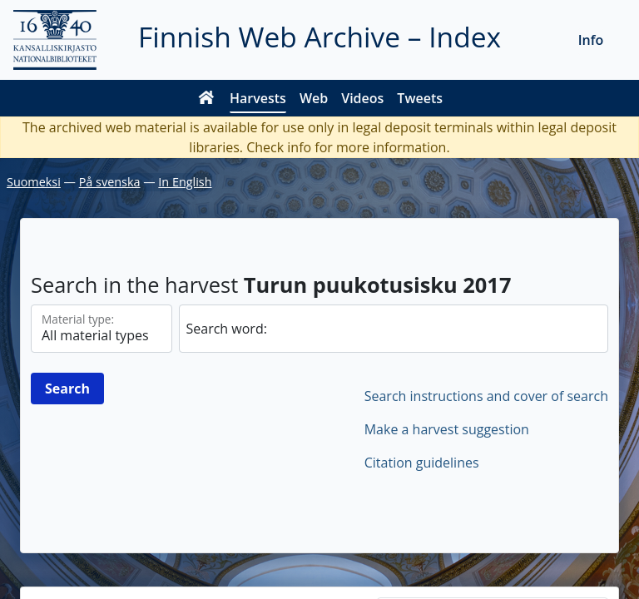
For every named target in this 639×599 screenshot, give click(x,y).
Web (314, 98)
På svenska (110, 182)
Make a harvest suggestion (446, 429)
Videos (362, 98)
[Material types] (101, 328)
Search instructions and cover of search (486, 396)
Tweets (420, 98)
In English (184, 182)
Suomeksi (34, 182)
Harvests (258, 98)
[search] (394, 328)
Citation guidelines (421, 462)
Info (591, 40)
